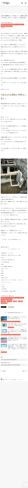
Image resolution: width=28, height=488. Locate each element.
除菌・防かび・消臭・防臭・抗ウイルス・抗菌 (11, 255)
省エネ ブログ (5, 268)
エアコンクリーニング (6, 282)
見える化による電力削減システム (8, 259)
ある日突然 (4, 288)
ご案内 (3, 286)
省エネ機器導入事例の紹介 (6, 26)
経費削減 (20, 301)
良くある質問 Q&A (5, 262)
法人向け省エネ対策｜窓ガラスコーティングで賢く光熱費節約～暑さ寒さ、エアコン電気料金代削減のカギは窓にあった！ (17, 339)
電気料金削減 (4, 303)
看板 (2, 264)
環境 (2, 271)
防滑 (2, 257)
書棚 (2, 273)
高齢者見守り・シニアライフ (7, 253)
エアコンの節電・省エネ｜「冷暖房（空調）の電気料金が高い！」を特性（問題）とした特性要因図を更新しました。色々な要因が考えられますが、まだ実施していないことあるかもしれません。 (14, 347)
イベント (3, 284)
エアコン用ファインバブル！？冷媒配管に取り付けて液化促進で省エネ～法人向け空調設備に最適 (17, 331)
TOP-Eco (3, 301)
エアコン (9, 301)
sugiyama (10, 22)
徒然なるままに (5, 277)
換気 (2, 275)
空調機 (15, 301)
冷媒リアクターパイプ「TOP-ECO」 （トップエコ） (12, 24)
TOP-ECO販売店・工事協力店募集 (8, 291)
